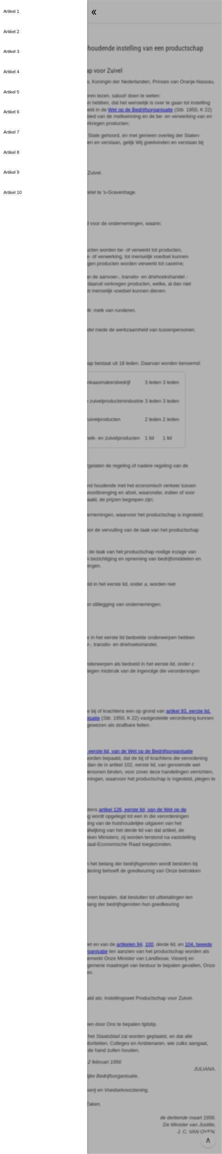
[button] (111, 577)
